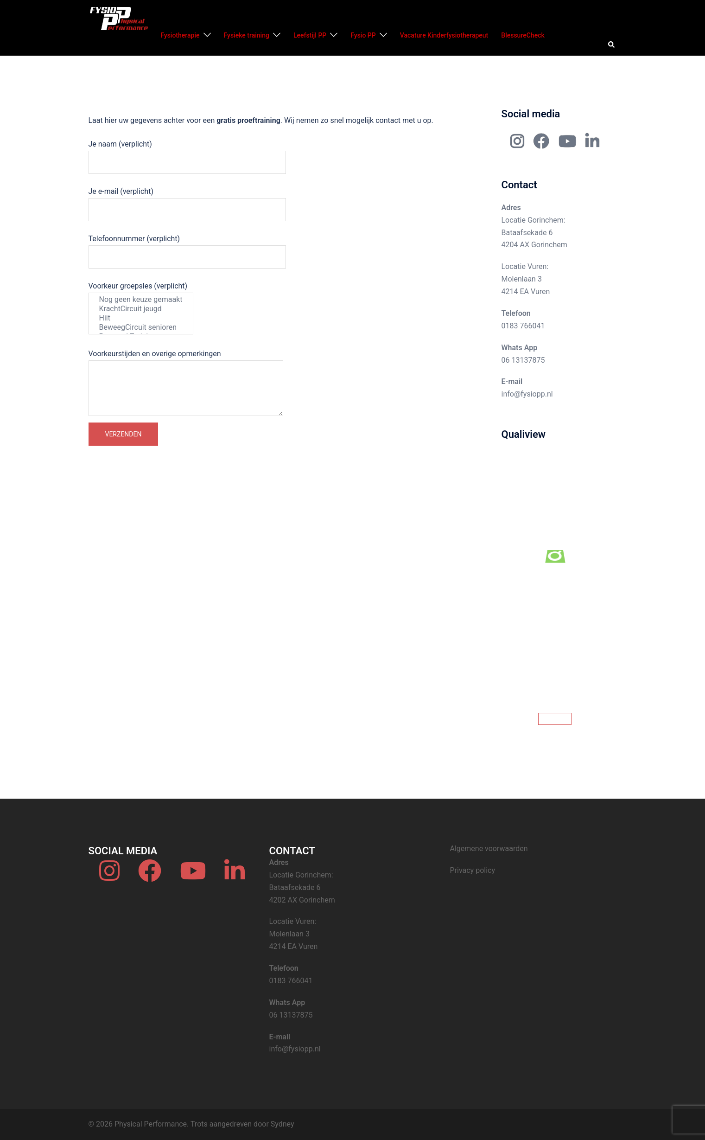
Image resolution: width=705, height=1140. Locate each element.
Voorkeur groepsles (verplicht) (141, 308)
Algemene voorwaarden (489, 848)
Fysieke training (246, 35)
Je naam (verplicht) (187, 153)
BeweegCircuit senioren (141, 327)
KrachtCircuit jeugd (141, 309)
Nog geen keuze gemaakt (141, 299)
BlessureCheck (522, 35)
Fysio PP (362, 35)
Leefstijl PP (309, 35)
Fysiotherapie (179, 35)
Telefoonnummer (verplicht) (187, 247)
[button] (612, 45)
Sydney (282, 1124)
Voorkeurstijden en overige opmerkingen (186, 383)
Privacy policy (472, 870)
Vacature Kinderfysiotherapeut (444, 35)
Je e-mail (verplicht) (187, 200)
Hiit (141, 318)
